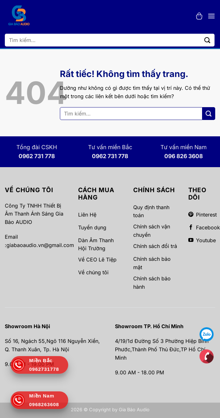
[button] (199, 16)
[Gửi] (207, 40)
